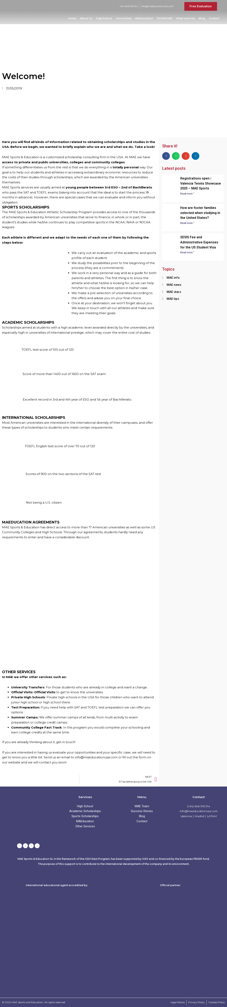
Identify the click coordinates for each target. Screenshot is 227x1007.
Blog (202, 18)
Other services (185, 18)
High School (104, 18)
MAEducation (144, 18)
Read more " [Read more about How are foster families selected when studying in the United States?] (187, 223)
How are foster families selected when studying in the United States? (200, 213)
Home (72, 18)
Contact (214, 18)
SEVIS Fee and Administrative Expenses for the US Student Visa (199, 242)
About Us (86, 18)
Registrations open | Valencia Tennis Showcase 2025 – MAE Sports (200, 183)
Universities (123, 18)
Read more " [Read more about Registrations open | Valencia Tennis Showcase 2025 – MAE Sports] (187, 193)
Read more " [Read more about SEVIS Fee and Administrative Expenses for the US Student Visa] (187, 252)
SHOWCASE (164, 18)
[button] (166, 156)
